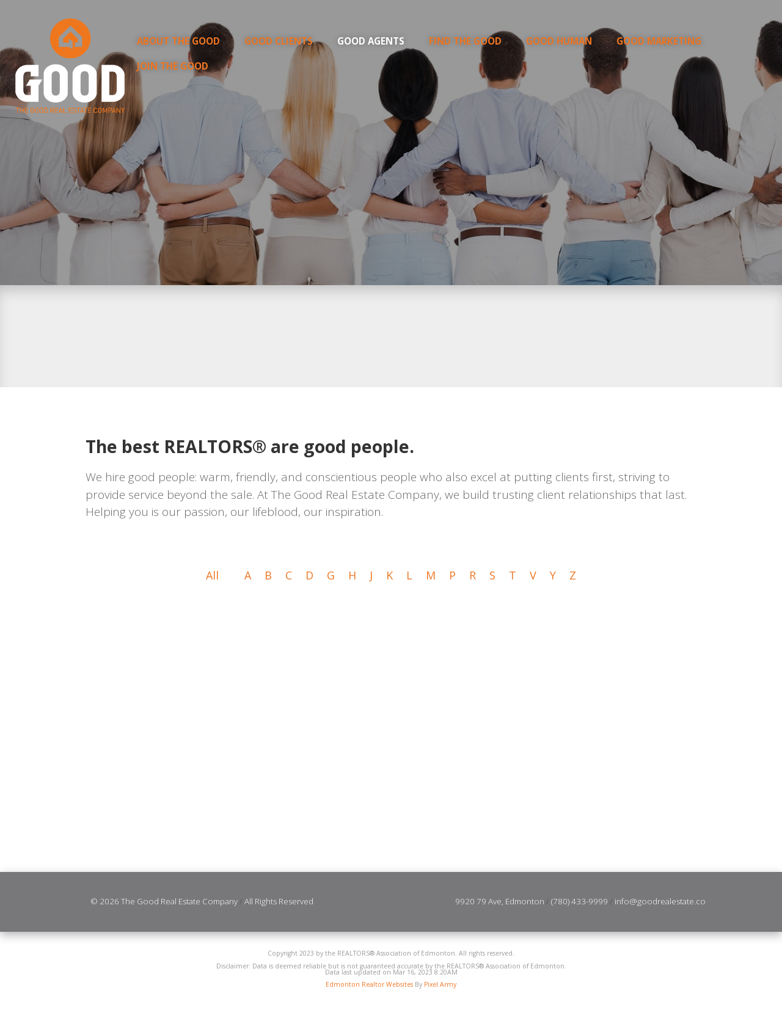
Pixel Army (440, 985)
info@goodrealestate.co (660, 901)
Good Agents (370, 41)
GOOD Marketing (658, 41)
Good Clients (278, 41)
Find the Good (465, 41)
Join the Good (172, 66)
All (212, 575)
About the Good (178, 41)
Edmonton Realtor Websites (369, 985)
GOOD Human (559, 41)
